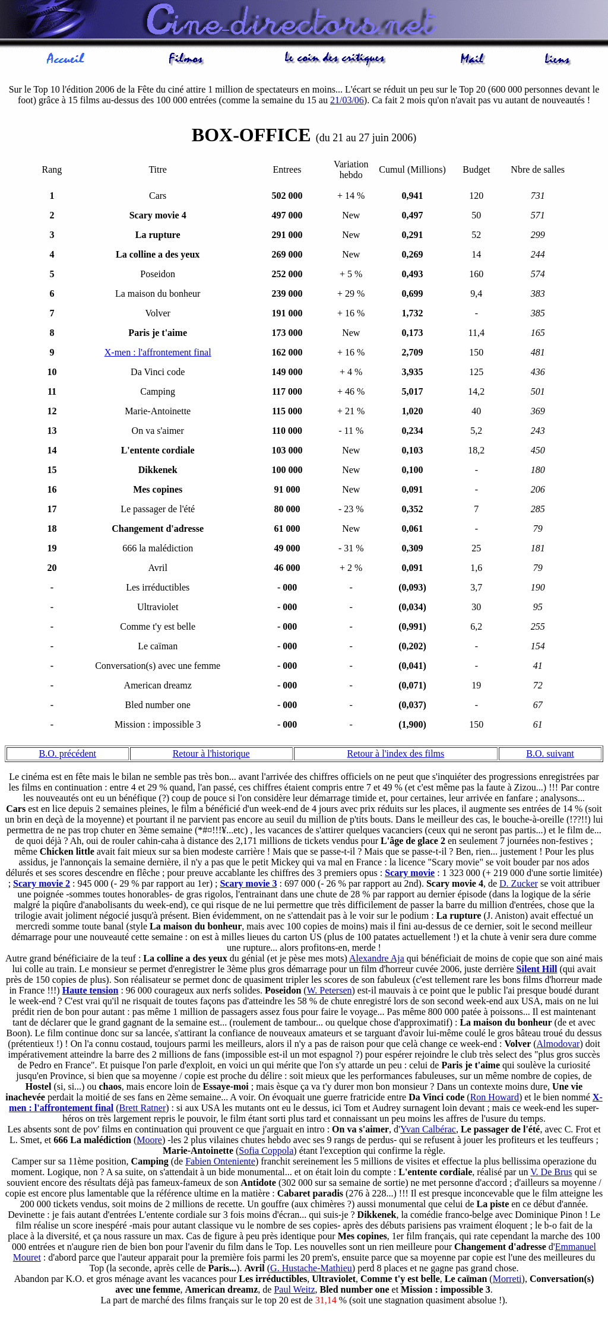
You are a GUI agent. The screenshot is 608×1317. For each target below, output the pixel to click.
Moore (149, 1142)
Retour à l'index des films (396, 755)
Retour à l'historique (211, 755)
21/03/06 (347, 102)
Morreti (507, 1280)
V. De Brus (551, 1174)
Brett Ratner (142, 1110)
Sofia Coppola (266, 1152)
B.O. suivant (550, 755)
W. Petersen (329, 992)
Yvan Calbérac (428, 1131)
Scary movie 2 (41, 885)
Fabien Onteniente (220, 1163)
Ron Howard (494, 1099)
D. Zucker (518, 885)
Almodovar (558, 1045)
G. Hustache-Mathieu (311, 1270)
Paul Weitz (294, 1291)
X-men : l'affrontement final (157, 354)
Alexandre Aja (376, 960)
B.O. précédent (67, 755)
